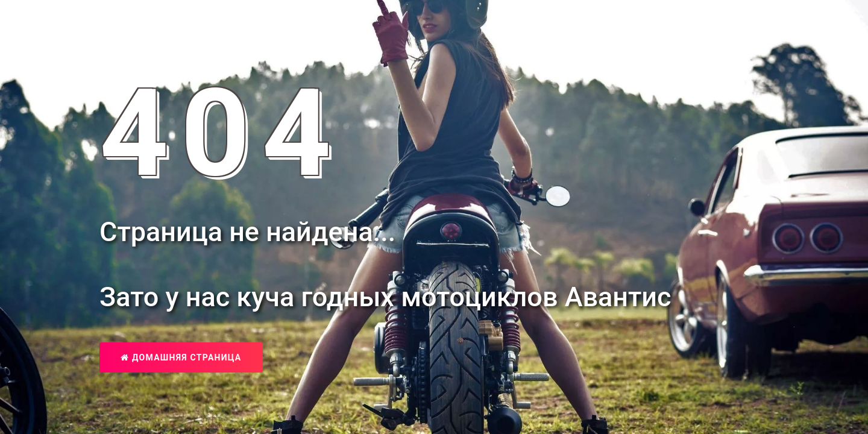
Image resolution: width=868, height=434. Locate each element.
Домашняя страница (181, 357)
